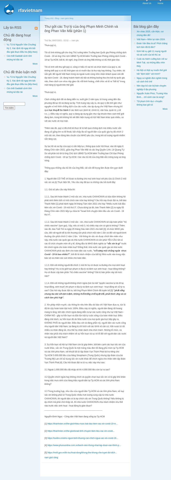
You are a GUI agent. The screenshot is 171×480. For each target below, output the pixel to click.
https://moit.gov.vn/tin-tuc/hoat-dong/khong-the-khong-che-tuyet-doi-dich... (82, 452)
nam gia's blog (67, 18)
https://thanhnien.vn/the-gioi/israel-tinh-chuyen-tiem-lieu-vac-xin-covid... (80, 431)
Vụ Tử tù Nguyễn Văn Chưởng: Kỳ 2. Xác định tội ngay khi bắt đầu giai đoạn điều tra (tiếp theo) (22, 48)
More (35, 64)
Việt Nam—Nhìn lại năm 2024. (151, 39)
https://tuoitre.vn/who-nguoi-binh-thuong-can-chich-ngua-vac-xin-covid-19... (82, 438)
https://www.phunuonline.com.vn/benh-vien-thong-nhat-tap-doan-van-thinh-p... (84, 445)
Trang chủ (48, 18)
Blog (57, 18)
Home (160, 3)
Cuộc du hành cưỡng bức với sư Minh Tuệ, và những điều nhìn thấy (152, 62)
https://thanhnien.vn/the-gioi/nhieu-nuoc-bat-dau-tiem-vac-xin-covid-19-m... (82, 423)
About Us (147, 3)
